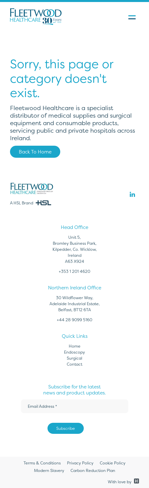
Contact (74, 364)
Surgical (74, 358)
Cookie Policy (113, 462)
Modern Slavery (49, 470)
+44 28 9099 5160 (74, 319)
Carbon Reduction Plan (92, 470)
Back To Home (35, 152)
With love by (123, 481)
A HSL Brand (30, 202)
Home (74, 346)
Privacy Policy (80, 462)
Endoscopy (74, 352)
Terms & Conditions (42, 462)
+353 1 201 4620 (74, 271)
